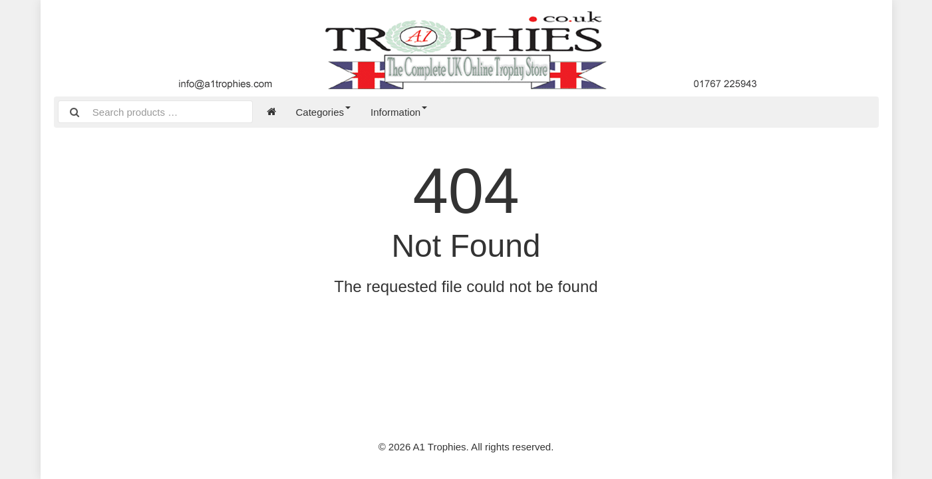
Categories (323, 112)
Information (399, 112)
